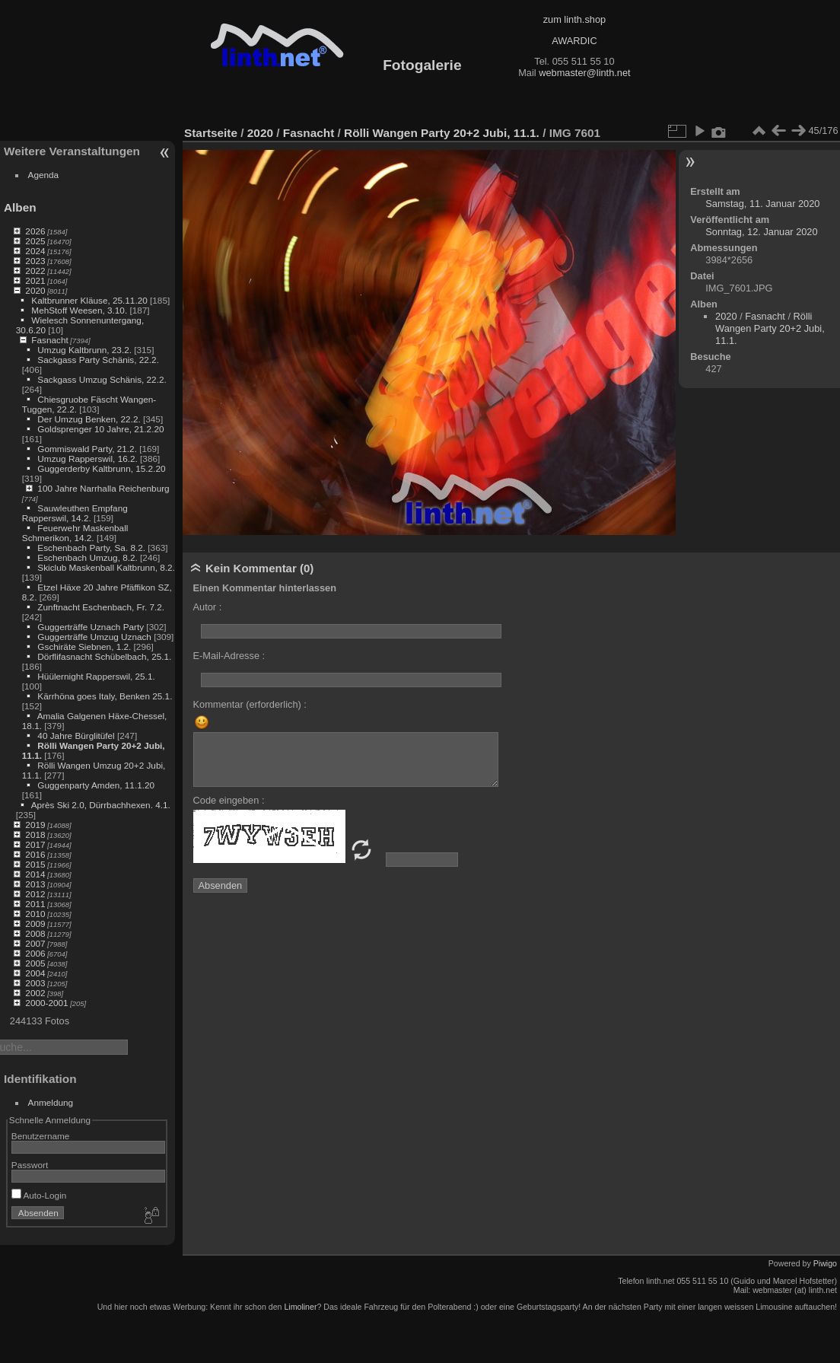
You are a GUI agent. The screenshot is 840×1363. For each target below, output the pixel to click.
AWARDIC (574, 40)
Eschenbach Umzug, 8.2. (87, 557)
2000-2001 (46, 1003)
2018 (35, 834)
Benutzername (40, 1136)
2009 (35, 923)
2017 (35, 844)
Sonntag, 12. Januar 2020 (761, 231)
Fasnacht (49, 340)
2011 (35, 904)
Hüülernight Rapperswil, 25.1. (95, 676)
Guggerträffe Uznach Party (90, 627)
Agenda (43, 175)
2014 (35, 874)
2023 (35, 261)
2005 (35, 963)
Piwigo (825, 1263)
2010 (35, 914)
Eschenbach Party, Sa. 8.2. (91, 548)
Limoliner (300, 1306)
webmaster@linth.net (584, 72)
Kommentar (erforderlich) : (250, 704)
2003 (35, 983)
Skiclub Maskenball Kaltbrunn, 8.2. (106, 567)
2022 (35, 270)
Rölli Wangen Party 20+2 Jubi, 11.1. (441, 132)
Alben (20, 207)
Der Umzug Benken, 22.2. (88, 419)
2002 (35, 993)
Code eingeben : (229, 800)
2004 (35, 973)
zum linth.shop (574, 19)
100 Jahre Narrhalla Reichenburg (103, 488)
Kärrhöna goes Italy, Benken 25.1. (104, 696)
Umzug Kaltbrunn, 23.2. (84, 350)
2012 (35, 894)
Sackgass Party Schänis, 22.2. (98, 360)
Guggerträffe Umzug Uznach (94, 637)
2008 (35, 933)
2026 (35, 231)
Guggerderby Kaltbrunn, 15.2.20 (101, 468)
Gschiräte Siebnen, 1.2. (84, 646)
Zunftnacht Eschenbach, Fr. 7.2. (100, 607)
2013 (35, 884)
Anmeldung (51, 1102)
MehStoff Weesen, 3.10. (79, 310)
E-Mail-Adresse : (229, 655)
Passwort (29, 1165)
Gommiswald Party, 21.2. (87, 449)
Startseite (210, 132)
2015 (35, 864)
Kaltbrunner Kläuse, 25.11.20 (89, 300)
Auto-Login (39, 1195)
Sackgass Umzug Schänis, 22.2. (101, 379)
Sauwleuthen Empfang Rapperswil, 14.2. (75, 513)
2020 (35, 290)
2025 (35, 241)
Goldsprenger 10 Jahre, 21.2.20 (100, 429)
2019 (35, 825)
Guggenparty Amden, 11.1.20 (95, 785)
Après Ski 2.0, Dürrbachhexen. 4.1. (100, 805)
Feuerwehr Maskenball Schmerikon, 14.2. (75, 533)
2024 (35, 251)
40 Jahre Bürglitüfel (75, 735)
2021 (35, 280)
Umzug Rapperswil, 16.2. (87, 458)
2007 (35, 943)
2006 (35, 953)
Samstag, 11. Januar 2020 (762, 203)
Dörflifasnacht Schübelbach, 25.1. (104, 656)
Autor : (207, 607)
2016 (35, 854)
